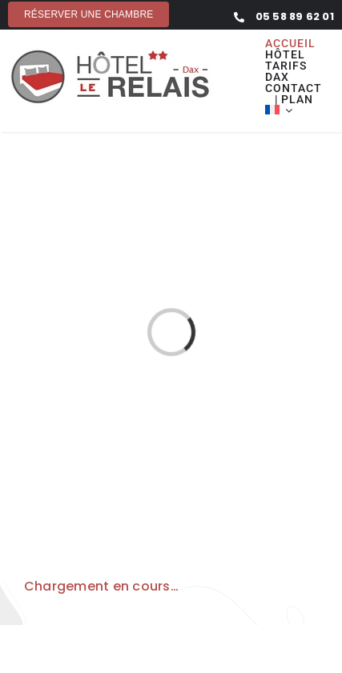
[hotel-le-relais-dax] (112, 54)
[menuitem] (279, 110)
